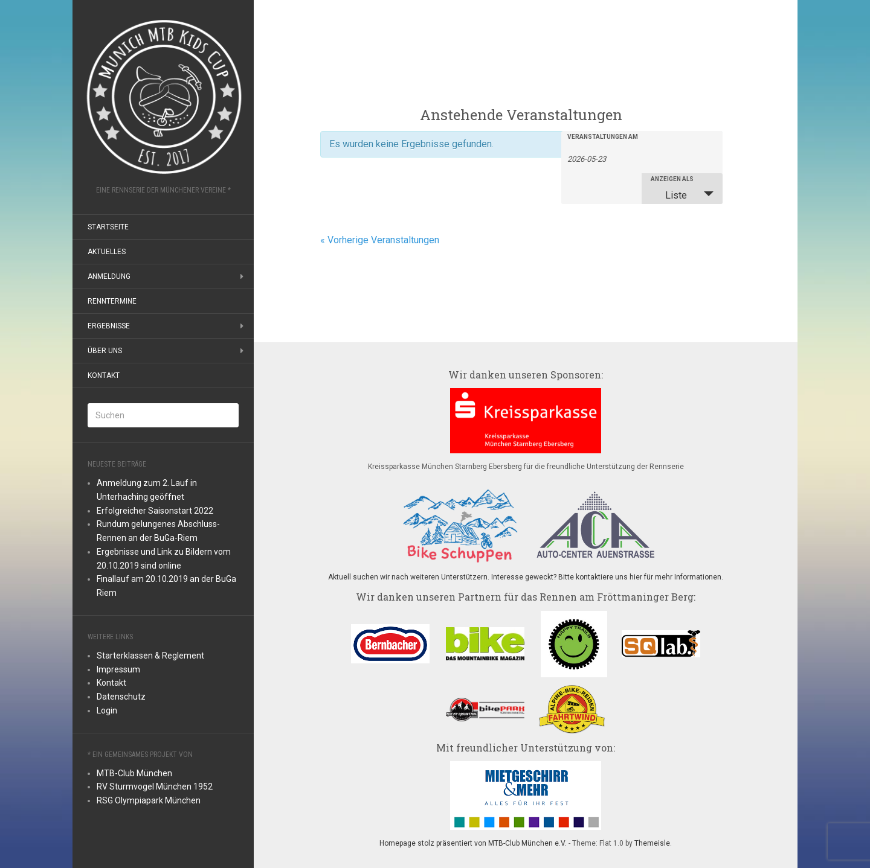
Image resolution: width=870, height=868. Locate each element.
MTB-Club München (134, 773)
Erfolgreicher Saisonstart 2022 (155, 510)
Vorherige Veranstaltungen (379, 240)
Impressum (118, 669)
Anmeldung (109, 276)
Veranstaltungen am (602, 137)
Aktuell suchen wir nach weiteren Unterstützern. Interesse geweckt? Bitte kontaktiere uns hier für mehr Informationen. (525, 577)
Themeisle (652, 843)
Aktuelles (107, 251)
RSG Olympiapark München (149, 800)
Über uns (105, 350)
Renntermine (112, 301)
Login (107, 710)
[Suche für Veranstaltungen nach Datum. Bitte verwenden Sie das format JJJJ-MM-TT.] (597, 158)
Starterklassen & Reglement (150, 655)
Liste (669, 195)
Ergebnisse (109, 326)
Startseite (108, 227)
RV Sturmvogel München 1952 (155, 786)
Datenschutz (121, 696)
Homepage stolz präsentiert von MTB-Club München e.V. (473, 843)
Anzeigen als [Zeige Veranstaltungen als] (672, 179)
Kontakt (104, 375)
